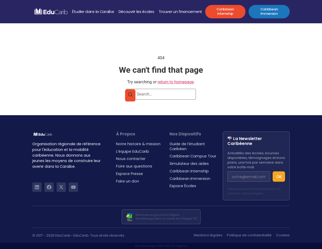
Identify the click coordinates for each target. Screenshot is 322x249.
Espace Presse (129, 173)
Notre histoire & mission (138, 144)
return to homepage (176, 81)
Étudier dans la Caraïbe (93, 11)
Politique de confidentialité (249, 235)
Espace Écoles (183, 186)
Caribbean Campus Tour (193, 156)
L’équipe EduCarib (132, 151)
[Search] (130, 95)
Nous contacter (130, 158)
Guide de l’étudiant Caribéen (187, 146)
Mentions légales (208, 235)
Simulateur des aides (189, 163)
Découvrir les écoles (136, 11)
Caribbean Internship (189, 171)
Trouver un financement (180, 11)
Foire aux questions (134, 166)
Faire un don (127, 181)
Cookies (283, 235)
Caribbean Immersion (190, 178)
